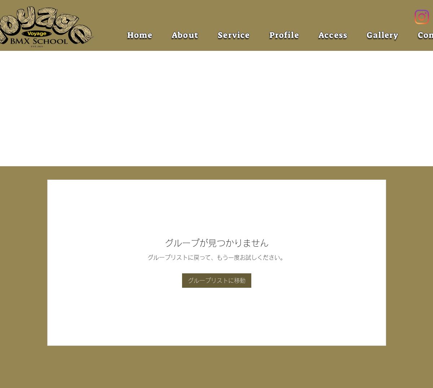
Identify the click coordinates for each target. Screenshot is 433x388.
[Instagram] (422, 17)
